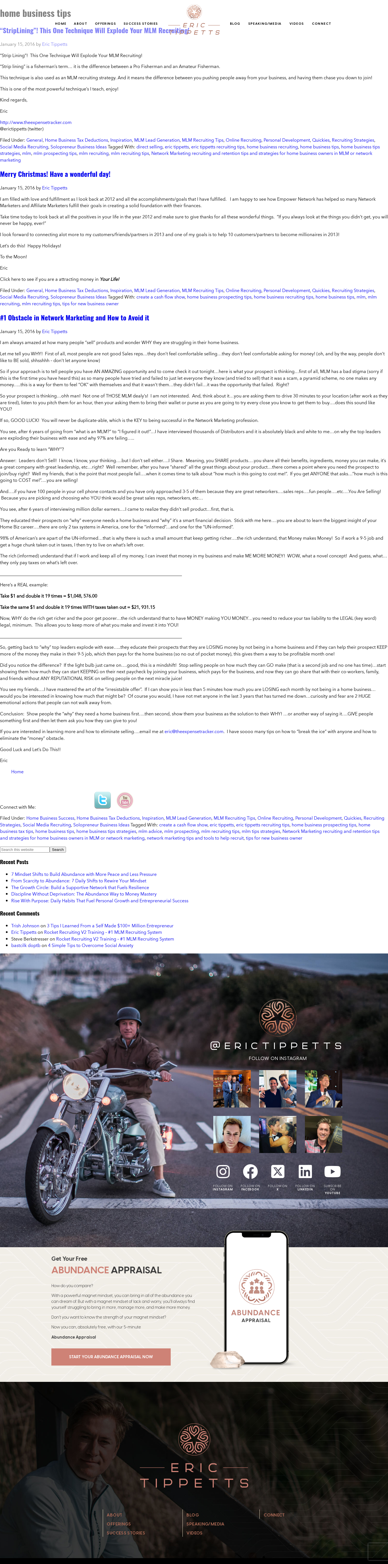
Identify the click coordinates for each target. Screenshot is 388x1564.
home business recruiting (272, 146)
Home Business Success (50, 818)
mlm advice (150, 831)
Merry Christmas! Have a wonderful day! (55, 174)
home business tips (319, 146)
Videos (296, 24)
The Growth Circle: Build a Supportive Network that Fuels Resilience (80, 887)
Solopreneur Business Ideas (79, 146)
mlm (26, 153)
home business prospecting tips (219, 296)
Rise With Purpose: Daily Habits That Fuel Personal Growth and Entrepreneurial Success (99, 900)
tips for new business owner (90, 303)
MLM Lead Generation (157, 140)
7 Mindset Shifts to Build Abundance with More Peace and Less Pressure (84, 874)
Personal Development (287, 140)
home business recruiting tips (283, 296)
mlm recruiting (94, 153)
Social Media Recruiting (24, 146)
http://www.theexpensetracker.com (36, 122)
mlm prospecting (181, 831)
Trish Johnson (25, 925)
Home (61, 24)
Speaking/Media (265, 24)
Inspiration (121, 140)
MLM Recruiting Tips (202, 140)
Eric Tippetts (23, 932)
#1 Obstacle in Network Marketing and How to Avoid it (74, 317)
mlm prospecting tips (55, 153)
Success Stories (141, 24)
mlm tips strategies (261, 831)
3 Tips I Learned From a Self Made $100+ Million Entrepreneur (110, 925)
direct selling (149, 146)
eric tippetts (177, 146)
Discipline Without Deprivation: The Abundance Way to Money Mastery (84, 894)
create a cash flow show (160, 296)
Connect (322, 24)
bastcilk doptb (25, 945)
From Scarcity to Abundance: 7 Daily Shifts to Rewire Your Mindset (78, 880)
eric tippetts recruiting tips (218, 146)
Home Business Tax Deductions (76, 140)
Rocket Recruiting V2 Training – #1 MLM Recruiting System (103, 932)
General (34, 140)
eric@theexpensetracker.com (194, 731)
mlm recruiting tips (130, 153)
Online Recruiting (243, 140)
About (80, 24)
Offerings (105, 24)
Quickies (321, 140)
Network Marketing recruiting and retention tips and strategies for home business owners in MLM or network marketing (186, 157)
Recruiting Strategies (353, 140)
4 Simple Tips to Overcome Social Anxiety (90, 945)
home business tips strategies (106, 831)
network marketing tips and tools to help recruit (195, 838)
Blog (235, 24)
